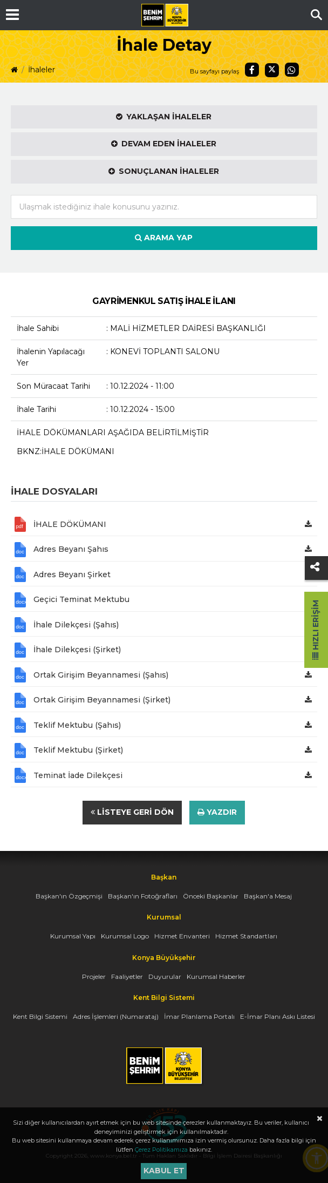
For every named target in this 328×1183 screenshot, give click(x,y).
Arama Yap (164, 237)
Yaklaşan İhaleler (163, 116)
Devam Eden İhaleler (163, 143)
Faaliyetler (127, 976)
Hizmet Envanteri (182, 936)
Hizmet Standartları (246, 936)
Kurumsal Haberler (216, 976)
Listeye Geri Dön (132, 812)
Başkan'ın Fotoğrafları (142, 896)
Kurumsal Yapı (72, 936)
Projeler (94, 976)
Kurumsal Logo (125, 936)
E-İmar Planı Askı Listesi (277, 1016)
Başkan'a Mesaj (268, 896)
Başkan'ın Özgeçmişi (69, 896)
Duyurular (164, 976)
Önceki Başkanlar (210, 896)
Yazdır (217, 812)
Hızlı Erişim (315, 630)
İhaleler (41, 70)
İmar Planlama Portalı (199, 1016)
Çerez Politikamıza (161, 1149)
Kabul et (164, 1170)
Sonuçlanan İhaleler (163, 171)
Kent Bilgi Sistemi (40, 1016)
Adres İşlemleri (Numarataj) (116, 1016)
